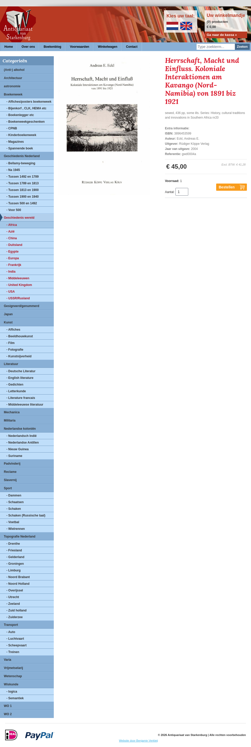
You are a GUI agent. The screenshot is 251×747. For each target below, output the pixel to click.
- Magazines (15, 141)
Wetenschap (13, 676)
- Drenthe (13, 543)
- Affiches (13, 329)
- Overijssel (14, 590)
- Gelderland (15, 557)
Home (8, 47)
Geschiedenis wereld (19, 217)
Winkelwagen (107, 47)
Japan (8, 314)
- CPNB (11, 128)
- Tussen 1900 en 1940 (22, 196)
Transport (11, 625)
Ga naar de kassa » (222, 35)
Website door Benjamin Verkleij (138, 740)
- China (11, 238)
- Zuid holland (16, 610)
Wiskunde (11, 684)
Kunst (8, 322)
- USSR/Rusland (18, 298)
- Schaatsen (15, 502)
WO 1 (8, 706)
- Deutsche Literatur (20, 371)
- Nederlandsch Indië (21, 436)
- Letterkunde (16, 391)
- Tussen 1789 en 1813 (22, 183)
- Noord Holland (17, 584)
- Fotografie (14, 349)
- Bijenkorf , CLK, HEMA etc (26, 108)
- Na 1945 (13, 170)
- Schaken (13, 509)
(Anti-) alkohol (14, 70)
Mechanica (11, 412)
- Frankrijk (13, 265)
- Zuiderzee (14, 617)
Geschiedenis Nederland (22, 156)
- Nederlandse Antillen (22, 442)
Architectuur (13, 78)
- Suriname (14, 456)
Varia (7, 660)
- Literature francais (20, 398)
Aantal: (169, 192)
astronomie (12, 86)
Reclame (10, 472)
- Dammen (13, 495)
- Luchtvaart (15, 638)
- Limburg (13, 570)
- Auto (10, 632)
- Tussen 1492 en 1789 (22, 176)
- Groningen (15, 564)
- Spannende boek (19, 148)
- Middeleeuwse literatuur (24, 404)
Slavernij (10, 480)
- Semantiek (15, 698)
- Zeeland (13, 604)
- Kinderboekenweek (21, 135)
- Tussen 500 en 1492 (21, 203)
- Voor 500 (13, 210)
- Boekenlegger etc (20, 115)
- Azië (10, 231)
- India (10, 271)
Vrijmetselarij (13, 668)
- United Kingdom (19, 285)
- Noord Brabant (18, 577)
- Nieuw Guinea (17, 449)
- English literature (19, 378)
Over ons (28, 47)
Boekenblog (52, 47)
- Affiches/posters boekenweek (28, 101)
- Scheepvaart (16, 645)
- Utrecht (12, 597)
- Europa (12, 258)
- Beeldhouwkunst (19, 336)
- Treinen (12, 652)
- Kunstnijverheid (19, 356)
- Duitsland (14, 245)
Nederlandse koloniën (20, 428)
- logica (11, 691)
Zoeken (242, 47)
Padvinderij (12, 463)
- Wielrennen (15, 529)
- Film (10, 343)
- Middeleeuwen (17, 278)
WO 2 (8, 714)
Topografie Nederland (19, 536)
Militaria (9, 420)
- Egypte (12, 251)
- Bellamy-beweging (20, 163)
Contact (132, 47)
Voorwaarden (79, 47)
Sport (8, 488)
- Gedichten (14, 384)
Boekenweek (13, 94)
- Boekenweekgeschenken (25, 121)
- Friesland (14, 550)
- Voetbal (12, 522)
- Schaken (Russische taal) (25, 515)
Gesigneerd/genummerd (21, 306)
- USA (10, 291)
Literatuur (11, 364)
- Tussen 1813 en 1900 (22, 190)
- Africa (11, 225)
